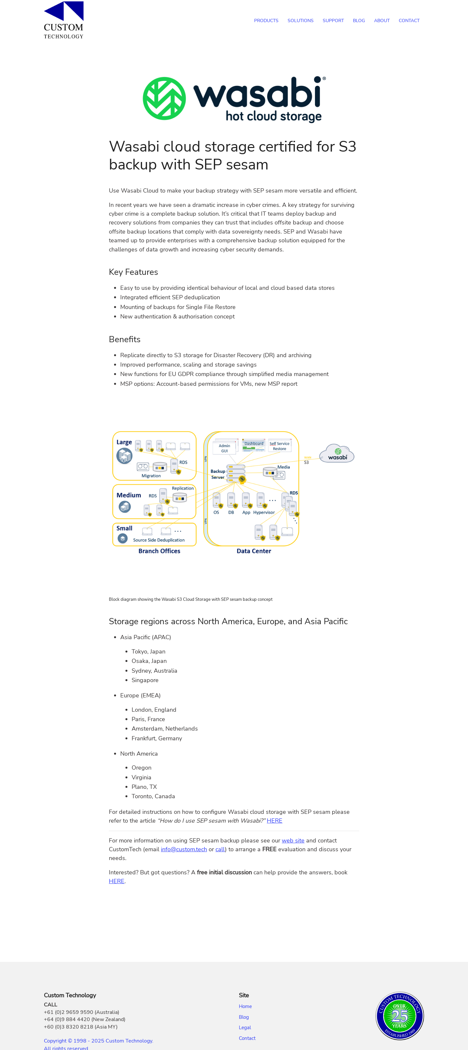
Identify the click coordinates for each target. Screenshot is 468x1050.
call (220, 849)
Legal (245, 1027)
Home (245, 1006)
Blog (244, 1017)
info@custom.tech (184, 849)
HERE (274, 821)
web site (293, 840)
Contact (247, 1038)
